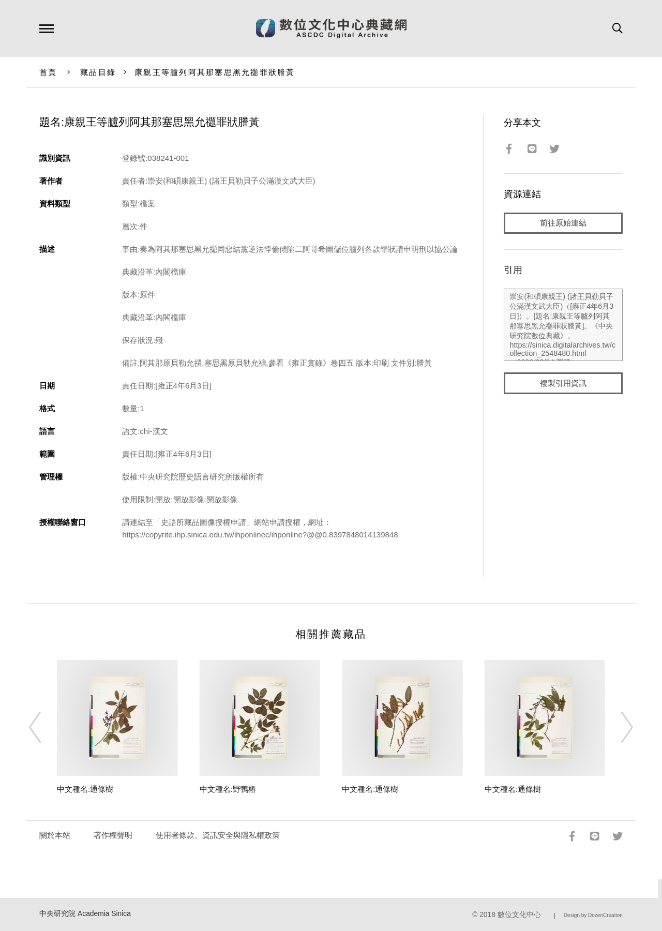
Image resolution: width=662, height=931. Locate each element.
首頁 (48, 72)
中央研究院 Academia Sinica (85, 914)
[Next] (617, 727)
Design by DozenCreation (593, 915)
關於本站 (54, 835)
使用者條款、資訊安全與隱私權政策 (218, 835)
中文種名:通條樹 (85, 789)
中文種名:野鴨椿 (228, 789)
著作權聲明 (113, 835)
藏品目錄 (98, 72)
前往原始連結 (563, 223)
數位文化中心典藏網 (331, 28)
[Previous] (44, 727)
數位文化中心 (519, 915)
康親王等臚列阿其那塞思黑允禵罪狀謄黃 (214, 72)
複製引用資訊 (563, 383)
